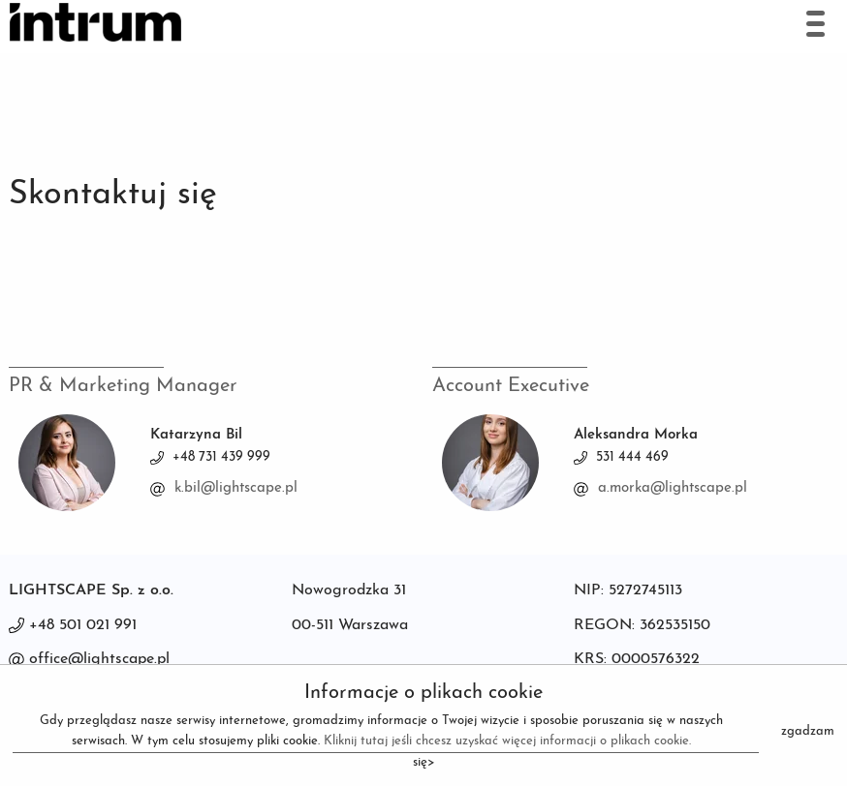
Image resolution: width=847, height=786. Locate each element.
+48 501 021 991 (83, 625)
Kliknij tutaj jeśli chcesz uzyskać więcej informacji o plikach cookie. (507, 741)
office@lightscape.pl (99, 659)
